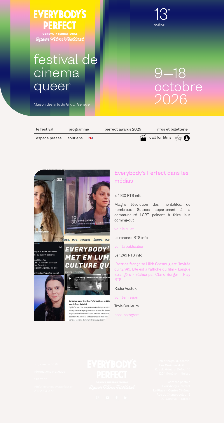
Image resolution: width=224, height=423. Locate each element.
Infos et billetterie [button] (172, 129)
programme (79, 129)
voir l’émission (126, 297)
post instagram (127, 315)
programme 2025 (46, 364)
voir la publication (129, 247)
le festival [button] (44, 129)
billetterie (40, 379)
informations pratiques (49, 371)
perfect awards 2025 (123, 129)
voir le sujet (124, 229)
